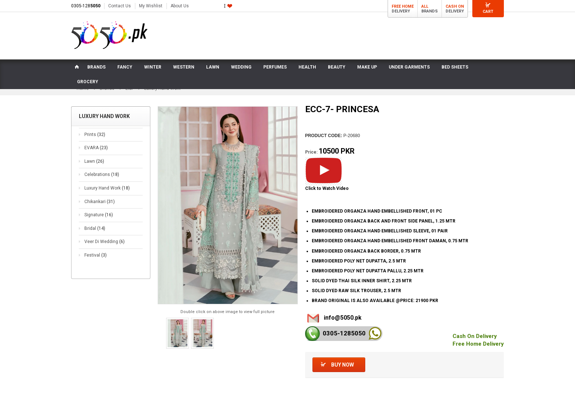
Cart (488, 11)
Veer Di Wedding (104, 241)
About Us (180, 5)
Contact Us (119, 5)
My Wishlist (150, 5)
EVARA (96, 147)
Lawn (94, 161)
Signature (98, 214)
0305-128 (85, 5)
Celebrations (101, 174)
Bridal (94, 228)
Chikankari (99, 201)
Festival (95, 255)
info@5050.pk (343, 317)
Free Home (403, 6)
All (424, 6)
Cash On (455, 6)
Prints (94, 134)
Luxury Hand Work (107, 188)
